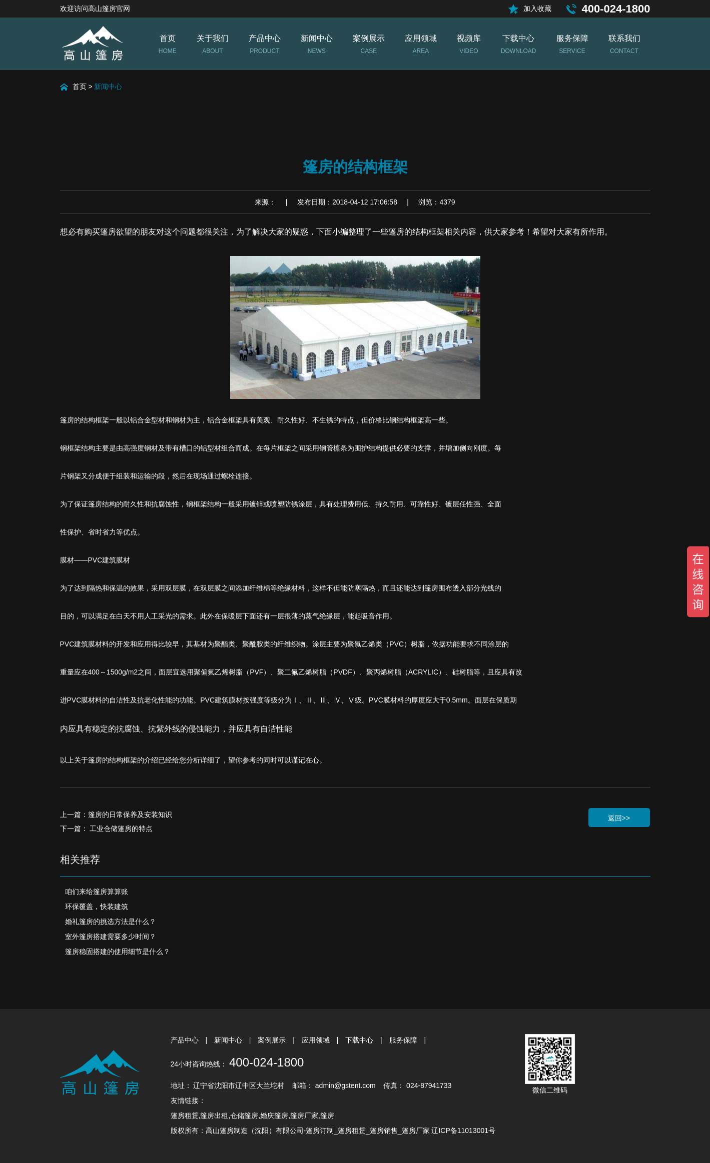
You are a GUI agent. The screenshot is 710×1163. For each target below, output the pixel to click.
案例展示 (273, 1040)
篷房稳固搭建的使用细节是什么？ (117, 952)
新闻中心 (108, 86)
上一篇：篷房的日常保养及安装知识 (116, 814)
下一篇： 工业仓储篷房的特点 (106, 828)
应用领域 (317, 1040)
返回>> (619, 818)
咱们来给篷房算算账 (96, 892)
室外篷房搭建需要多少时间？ (110, 936)
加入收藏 (537, 8)
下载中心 (360, 1040)
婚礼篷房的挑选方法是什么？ (110, 922)
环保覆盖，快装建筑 (96, 906)
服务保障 (404, 1040)
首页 (80, 86)
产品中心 (186, 1040)
